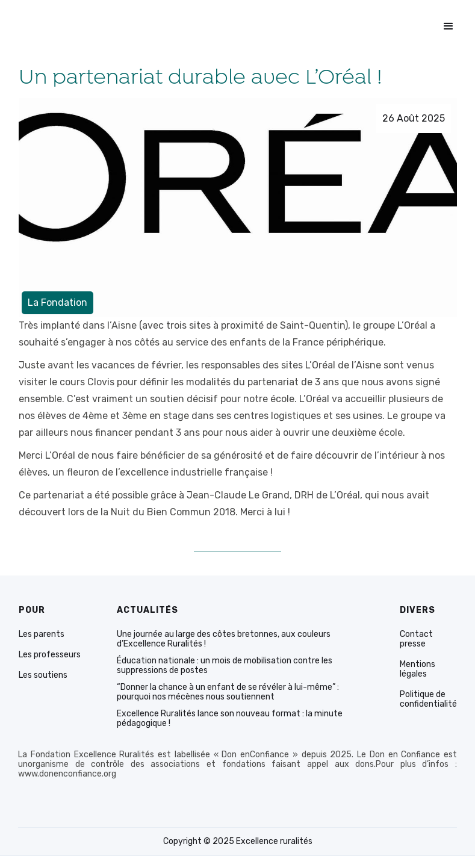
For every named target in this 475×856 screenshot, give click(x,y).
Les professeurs (50, 655)
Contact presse (416, 639)
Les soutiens (43, 675)
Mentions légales (417, 669)
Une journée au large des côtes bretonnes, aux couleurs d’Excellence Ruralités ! (224, 639)
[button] (448, 26)
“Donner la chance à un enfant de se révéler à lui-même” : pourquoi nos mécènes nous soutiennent (228, 692)
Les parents (41, 634)
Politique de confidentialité (428, 699)
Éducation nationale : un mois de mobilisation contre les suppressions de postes (224, 665)
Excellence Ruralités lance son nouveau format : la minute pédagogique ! (230, 718)
